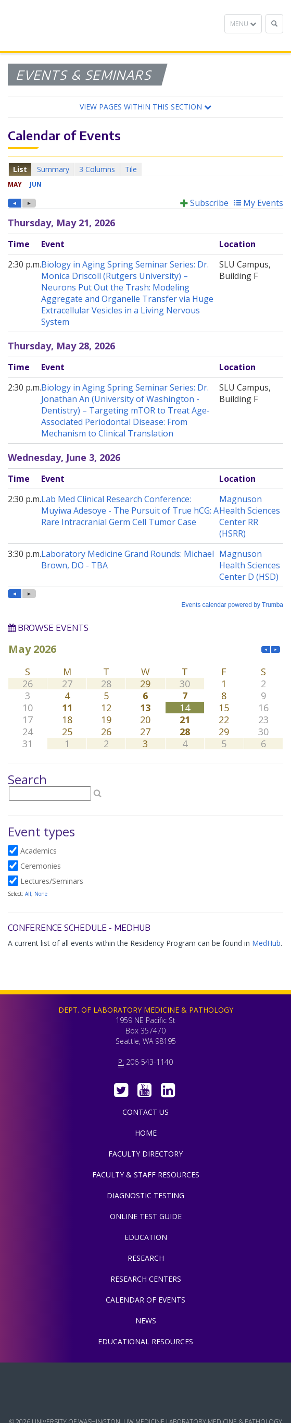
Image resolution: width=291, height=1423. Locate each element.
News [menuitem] (145, 1320)
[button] (145, 106)
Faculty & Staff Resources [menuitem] (145, 1174)
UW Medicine (146, 1378)
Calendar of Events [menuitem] (145, 1300)
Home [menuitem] (146, 1133)
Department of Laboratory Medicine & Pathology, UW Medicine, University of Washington (61, 25)
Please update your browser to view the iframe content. (145, 169)
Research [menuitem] (146, 1258)
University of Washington (145, 1401)
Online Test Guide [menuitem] (146, 1216)
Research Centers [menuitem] (145, 1279)
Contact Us (145, 1112)
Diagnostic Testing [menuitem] (145, 1195)
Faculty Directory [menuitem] (145, 1154)
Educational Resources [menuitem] (145, 1341)
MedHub (266, 943)
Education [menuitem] (145, 1237)
